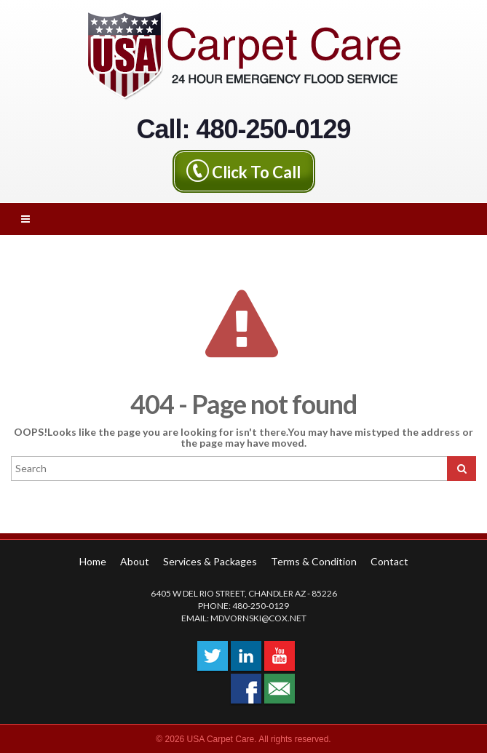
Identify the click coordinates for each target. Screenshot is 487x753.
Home (92, 561)
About (134, 561)
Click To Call (256, 171)
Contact (389, 561)
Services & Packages (210, 561)
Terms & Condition (314, 561)
